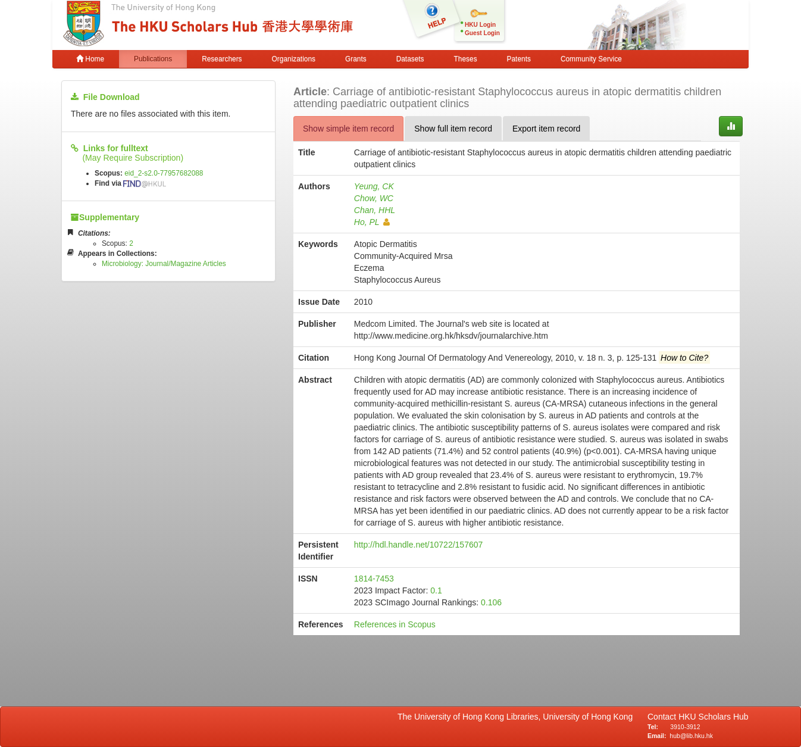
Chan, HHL (374, 210)
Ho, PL (372, 222)
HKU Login (480, 24)
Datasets (410, 59)
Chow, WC (373, 198)
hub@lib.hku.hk (691, 735)
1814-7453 (374, 578)
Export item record (546, 128)
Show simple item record (348, 128)
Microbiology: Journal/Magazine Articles (164, 264)
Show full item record (453, 128)
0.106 (491, 602)
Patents (519, 59)
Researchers (222, 59)
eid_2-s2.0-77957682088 (163, 173)
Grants (356, 59)
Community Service (591, 59)
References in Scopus (395, 624)
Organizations (293, 59)
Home (90, 59)
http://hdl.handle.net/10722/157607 (418, 544)
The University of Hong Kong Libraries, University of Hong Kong (517, 716)
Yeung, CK (374, 186)
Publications (153, 59)
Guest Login (482, 33)
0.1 (436, 590)
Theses (465, 59)
